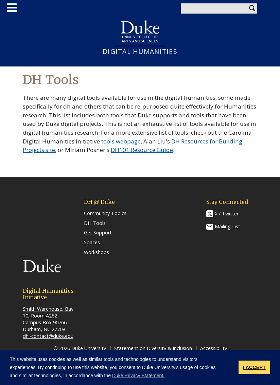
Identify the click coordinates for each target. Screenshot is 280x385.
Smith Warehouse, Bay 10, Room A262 (48, 312)
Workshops (96, 252)
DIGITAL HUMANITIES (140, 51)
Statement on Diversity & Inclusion (153, 348)
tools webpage (121, 141)
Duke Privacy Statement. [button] (138, 375)
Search (252, 8)
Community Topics (105, 213)
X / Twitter (227, 213)
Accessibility (213, 348)
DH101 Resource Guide (142, 150)
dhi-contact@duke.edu (48, 336)
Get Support (98, 233)
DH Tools (95, 223)
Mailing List (227, 226)
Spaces (92, 242)
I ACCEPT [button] (254, 367)
